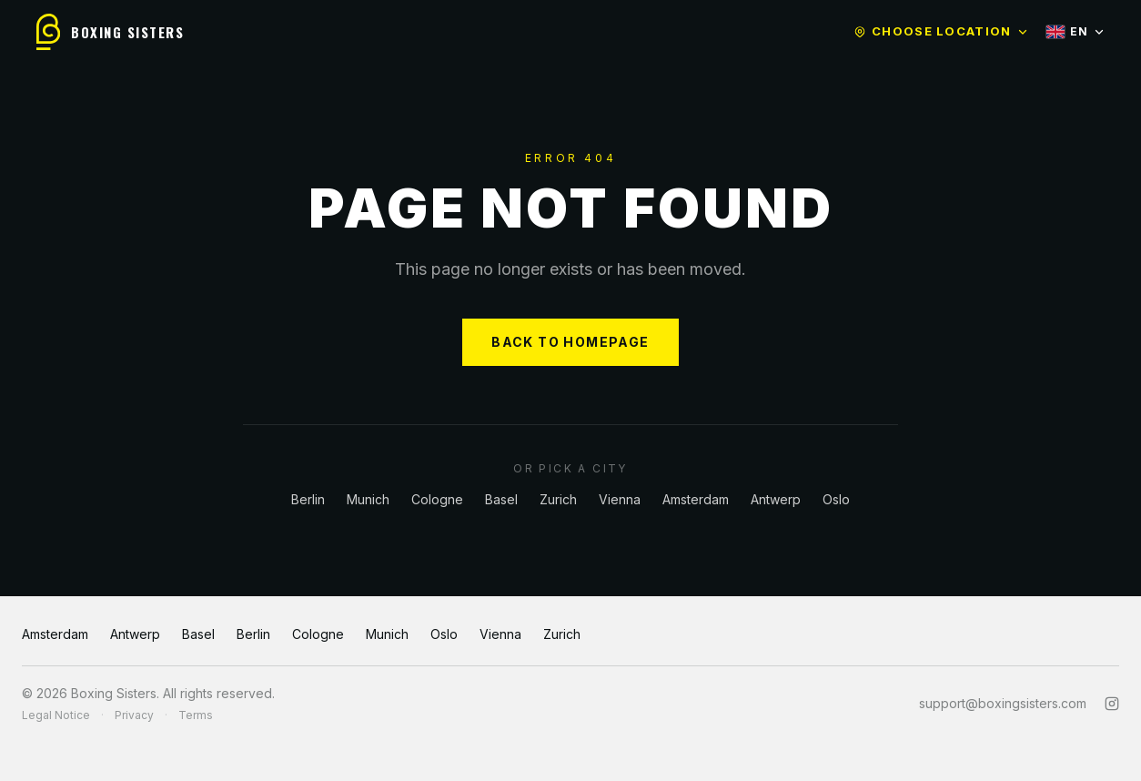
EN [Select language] (1075, 31)
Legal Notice (56, 715)
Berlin (308, 499)
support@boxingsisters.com (1002, 703)
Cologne (437, 499)
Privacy (134, 715)
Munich (368, 499)
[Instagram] (1112, 703)
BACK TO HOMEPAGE (570, 342)
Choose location (940, 31)
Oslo (836, 499)
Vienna (620, 499)
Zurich (558, 499)
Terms (195, 715)
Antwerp (776, 499)
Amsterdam (695, 499)
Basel (501, 499)
